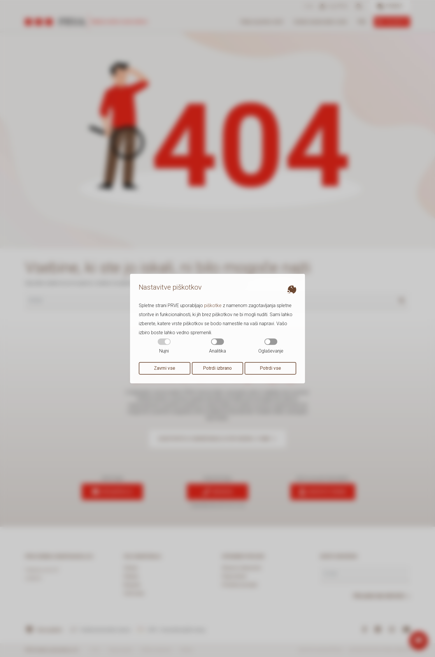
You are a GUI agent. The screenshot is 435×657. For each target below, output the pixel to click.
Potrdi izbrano (217, 368)
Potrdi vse (270, 368)
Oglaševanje (270, 346)
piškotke (213, 305)
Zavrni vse (164, 368)
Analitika (217, 346)
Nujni (164, 346)
